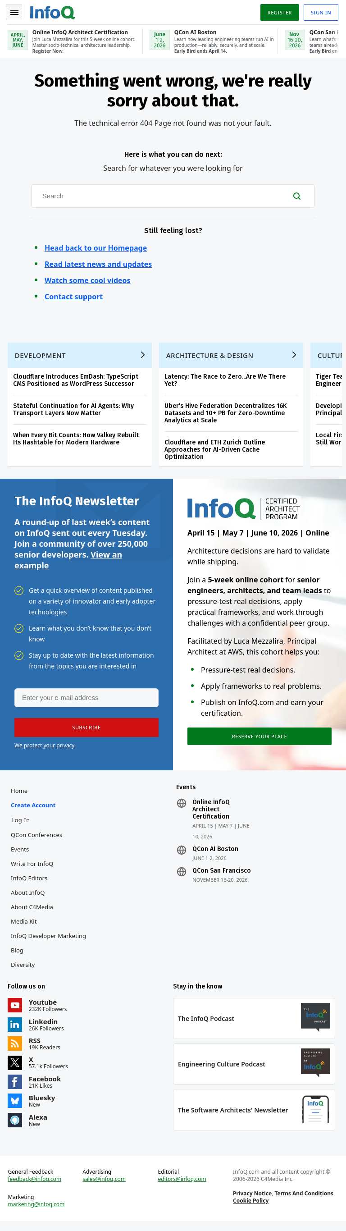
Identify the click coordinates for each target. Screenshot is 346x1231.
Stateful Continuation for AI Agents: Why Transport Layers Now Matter (74, 410)
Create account (34, 810)
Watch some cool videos (88, 279)
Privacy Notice (251, 1202)
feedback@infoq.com (36, 1187)
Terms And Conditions (303, 1202)
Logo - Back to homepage (54, 10)
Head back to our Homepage (96, 246)
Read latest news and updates (98, 262)
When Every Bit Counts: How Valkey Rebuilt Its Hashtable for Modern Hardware (77, 439)
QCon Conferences (38, 840)
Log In (22, 825)
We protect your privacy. (45, 749)
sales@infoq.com (105, 1187)
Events (21, 855)
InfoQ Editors (30, 883)
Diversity (24, 970)
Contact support (74, 295)
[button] (85, 731)
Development (41, 356)
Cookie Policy (250, 1209)
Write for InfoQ (33, 869)
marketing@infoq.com (37, 1213)
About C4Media (33, 912)
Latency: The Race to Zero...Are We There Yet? (226, 381)
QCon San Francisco (221, 876)
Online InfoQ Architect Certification (211, 815)
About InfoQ (29, 898)
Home (20, 796)
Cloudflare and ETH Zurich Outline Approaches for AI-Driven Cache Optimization (216, 450)
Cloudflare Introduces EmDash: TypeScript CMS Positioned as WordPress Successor (77, 381)
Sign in (320, 10)
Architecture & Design (211, 356)
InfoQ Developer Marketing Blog (49, 948)
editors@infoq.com (182, 1187)
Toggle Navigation (18, 11)
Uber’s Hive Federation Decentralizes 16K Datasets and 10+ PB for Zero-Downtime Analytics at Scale (227, 414)
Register (278, 10)
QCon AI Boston (215, 854)
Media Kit (25, 927)
